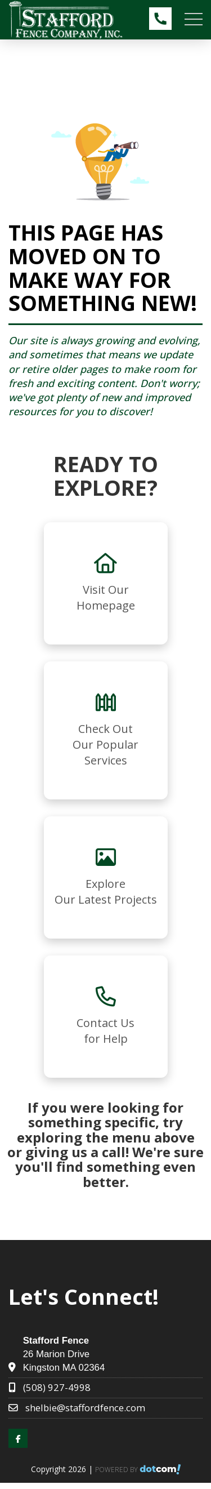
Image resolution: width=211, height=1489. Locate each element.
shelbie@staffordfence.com (85, 1407)
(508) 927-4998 (57, 1387)
